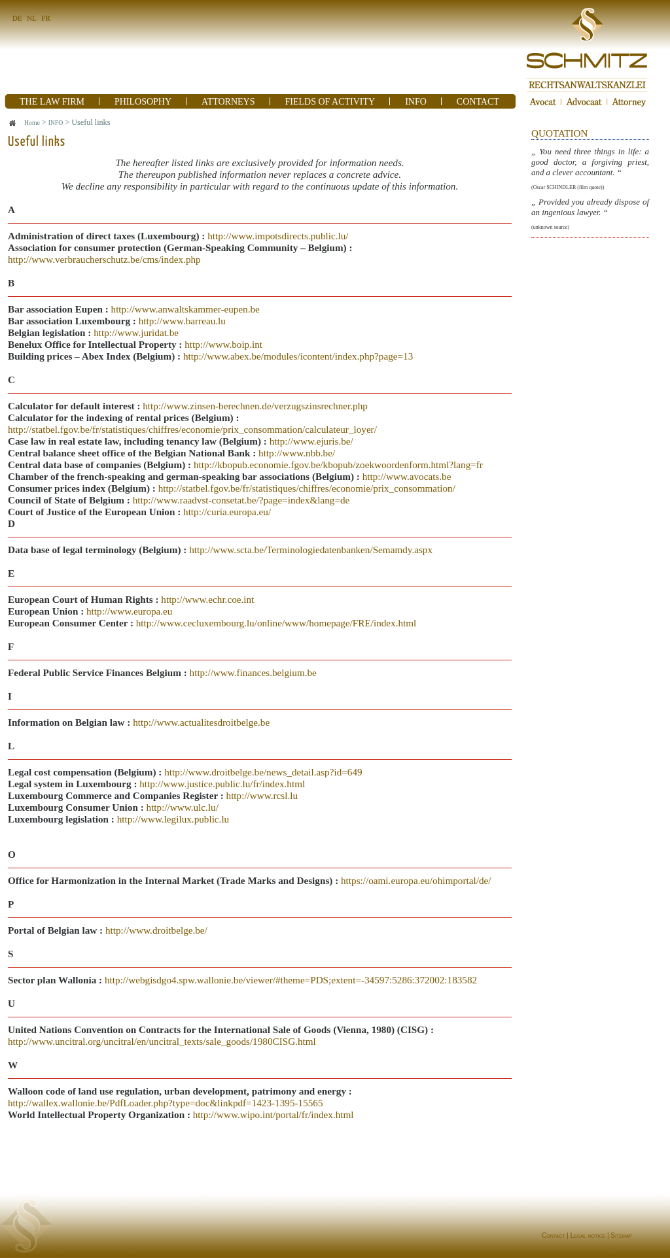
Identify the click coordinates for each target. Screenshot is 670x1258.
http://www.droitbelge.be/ (156, 930)
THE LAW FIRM (52, 102)
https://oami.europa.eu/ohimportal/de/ (416, 880)
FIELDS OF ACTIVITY (330, 102)
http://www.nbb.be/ (296, 452)
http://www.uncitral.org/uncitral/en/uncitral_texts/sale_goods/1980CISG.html (162, 1041)
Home (32, 122)
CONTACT (478, 102)
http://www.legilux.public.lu (173, 818)
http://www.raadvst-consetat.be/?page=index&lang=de (241, 499)
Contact (553, 1235)
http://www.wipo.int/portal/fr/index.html (273, 1114)
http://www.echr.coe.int (207, 599)
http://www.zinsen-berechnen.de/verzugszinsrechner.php (255, 405)
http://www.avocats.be (406, 476)
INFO (416, 102)
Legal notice (588, 1235)
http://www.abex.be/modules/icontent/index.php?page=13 (298, 356)
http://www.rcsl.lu (262, 795)
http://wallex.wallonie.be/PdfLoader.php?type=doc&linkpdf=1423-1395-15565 (165, 1102)
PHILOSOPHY (143, 102)
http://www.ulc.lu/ (181, 807)
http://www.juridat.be (136, 332)
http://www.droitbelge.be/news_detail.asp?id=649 (263, 771)
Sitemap (621, 1235)
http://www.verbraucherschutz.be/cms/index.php (104, 259)
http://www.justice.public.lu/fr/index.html (222, 783)
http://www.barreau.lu (182, 320)
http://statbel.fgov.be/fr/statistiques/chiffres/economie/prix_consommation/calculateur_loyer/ (192, 429)
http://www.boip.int (223, 344)
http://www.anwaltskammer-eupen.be (185, 308)
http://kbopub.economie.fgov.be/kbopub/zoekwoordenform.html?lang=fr (338, 464)
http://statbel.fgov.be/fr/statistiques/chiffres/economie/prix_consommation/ (306, 488)
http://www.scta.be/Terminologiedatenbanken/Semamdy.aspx (310, 549)
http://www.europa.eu (129, 611)
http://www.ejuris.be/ (311, 441)
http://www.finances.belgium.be (253, 672)
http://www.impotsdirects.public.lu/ (277, 235)
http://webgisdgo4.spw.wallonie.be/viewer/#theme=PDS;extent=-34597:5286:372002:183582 (291, 979)
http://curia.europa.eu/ (227, 511)
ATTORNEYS (228, 102)
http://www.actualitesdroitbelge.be (201, 722)
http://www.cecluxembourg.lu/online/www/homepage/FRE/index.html (276, 622)
